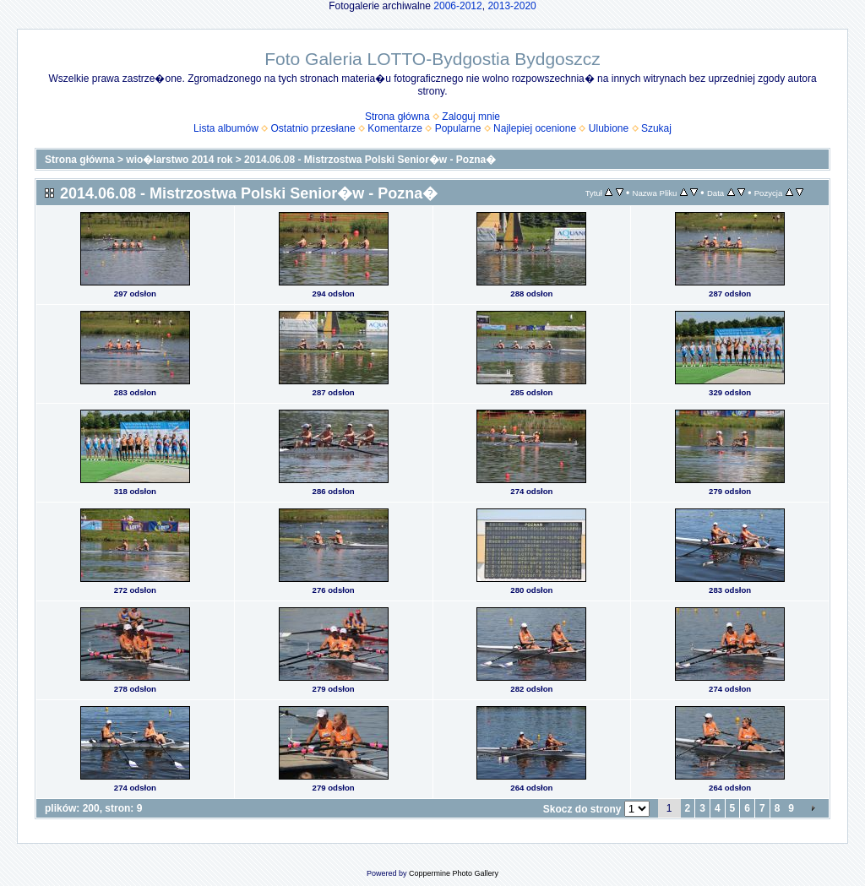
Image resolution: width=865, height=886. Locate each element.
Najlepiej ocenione (534, 128)
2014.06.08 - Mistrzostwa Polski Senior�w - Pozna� (370, 160)
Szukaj (656, 128)
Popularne (458, 128)
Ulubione (608, 128)
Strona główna (397, 116)
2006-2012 (457, 6)
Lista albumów (225, 128)
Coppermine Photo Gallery (453, 873)
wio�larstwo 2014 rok (179, 160)
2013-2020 (511, 6)
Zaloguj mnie (471, 116)
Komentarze (394, 128)
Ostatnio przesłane (313, 128)
